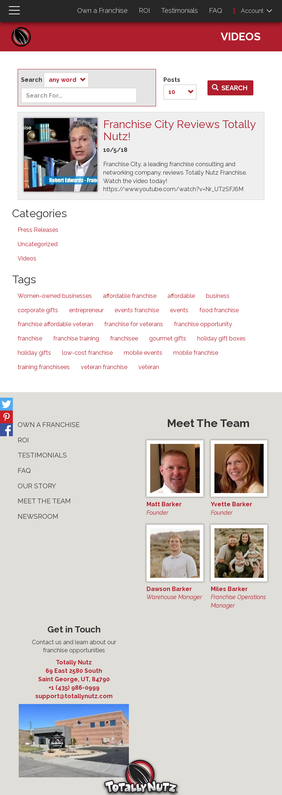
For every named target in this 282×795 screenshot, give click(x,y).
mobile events (143, 352)
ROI (144, 10)
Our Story (37, 486)
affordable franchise (129, 295)
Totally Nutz (74, 662)
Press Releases (38, 229)
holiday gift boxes (221, 338)
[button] (234, 11)
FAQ (215, 10)
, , (73, 675)
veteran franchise (104, 367)
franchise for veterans (133, 324)
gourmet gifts (167, 338)
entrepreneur (86, 310)
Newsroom (38, 516)
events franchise (137, 310)
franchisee (124, 338)
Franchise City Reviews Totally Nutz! (179, 130)
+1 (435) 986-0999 (74, 687)
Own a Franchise (102, 10)
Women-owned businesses (55, 295)
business (217, 295)
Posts (171, 79)
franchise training (76, 338)
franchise (30, 338)
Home (23, 29)
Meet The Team (44, 501)
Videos (27, 258)
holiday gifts (34, 352)
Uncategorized (38, 244)
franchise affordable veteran (55, 324)
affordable (181, 295)
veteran (148, 367)
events (179, 310)
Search (31, 79)
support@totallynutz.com (74, 696)
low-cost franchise (87, 352)
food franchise (219, 310)
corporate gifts (38, 310)
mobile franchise (195, 352)
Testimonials (179, 10)
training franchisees (44, 367)
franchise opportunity (203, 324)
